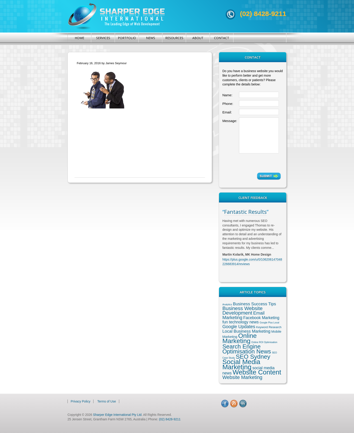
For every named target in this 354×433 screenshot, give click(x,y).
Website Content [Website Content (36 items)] (257, 372)
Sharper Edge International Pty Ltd (117, 415)
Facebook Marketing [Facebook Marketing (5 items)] (261, 317)
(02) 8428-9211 (263, 13)
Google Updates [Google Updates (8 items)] (238, 326)
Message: (229, 121)
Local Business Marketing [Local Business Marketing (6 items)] (246, 331)
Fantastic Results (245, 211)
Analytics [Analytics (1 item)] (227, 304)
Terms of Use (106, 401)
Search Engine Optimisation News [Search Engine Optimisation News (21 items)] (246, 349)
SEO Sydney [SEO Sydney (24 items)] (253, 356)
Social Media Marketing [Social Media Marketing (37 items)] (241, 364)
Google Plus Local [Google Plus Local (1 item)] (269, 322)
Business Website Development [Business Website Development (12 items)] (242, 311)
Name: (227, 95)
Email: (227, 112)
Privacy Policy (80, 401)
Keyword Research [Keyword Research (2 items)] (269, 327)
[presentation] (260, 163)
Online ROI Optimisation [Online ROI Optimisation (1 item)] (264, 342)
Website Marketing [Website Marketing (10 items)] (242, 377)
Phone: (227, 104)
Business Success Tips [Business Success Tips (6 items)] (254, 303)
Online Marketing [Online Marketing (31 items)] (239, 338)
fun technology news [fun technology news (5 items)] (240, 322)
